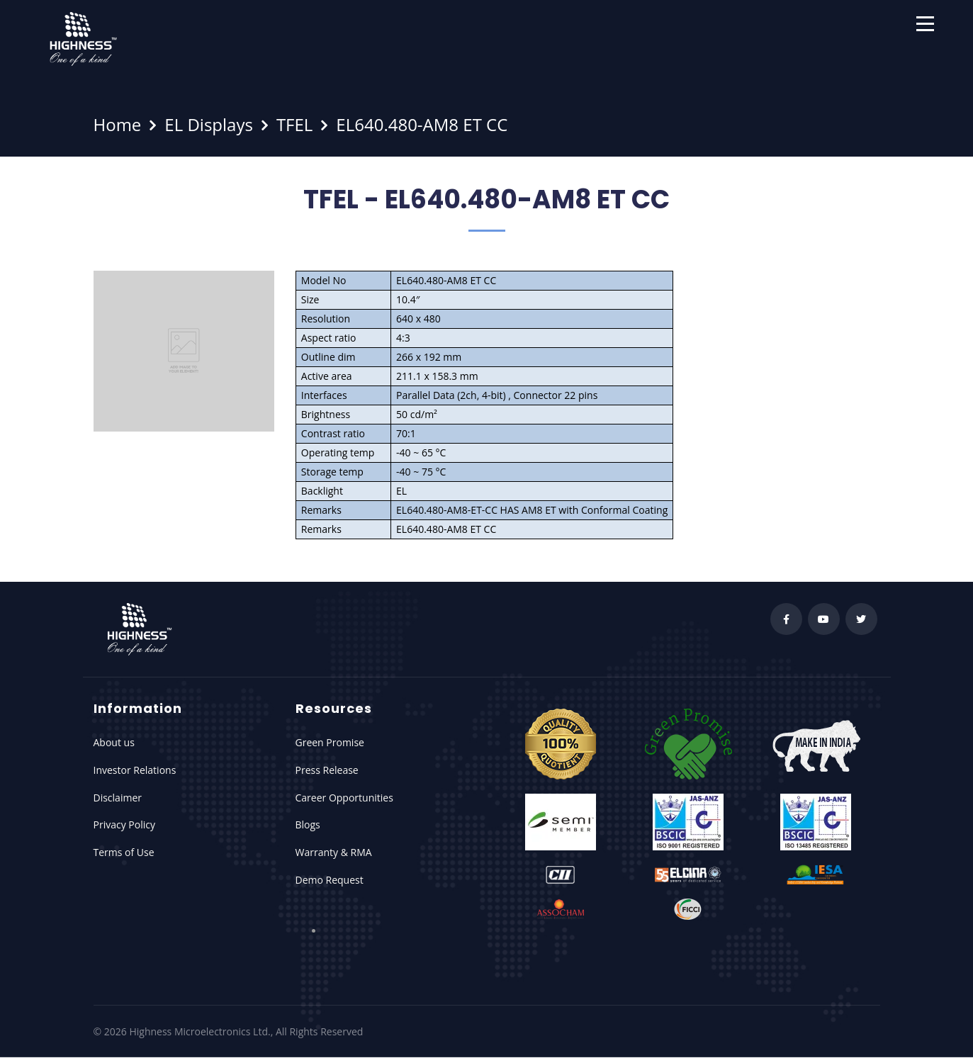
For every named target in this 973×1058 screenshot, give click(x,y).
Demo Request (330, 880)
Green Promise (330, 742)
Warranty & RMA (334, 852)
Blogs (308, 824)
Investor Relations (135, 770)
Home (118, 124)
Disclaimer (118, 797)
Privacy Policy (124, 824)
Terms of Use (124, 852)
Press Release (327, 770)
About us (114, 742)
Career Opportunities (344, 797)
